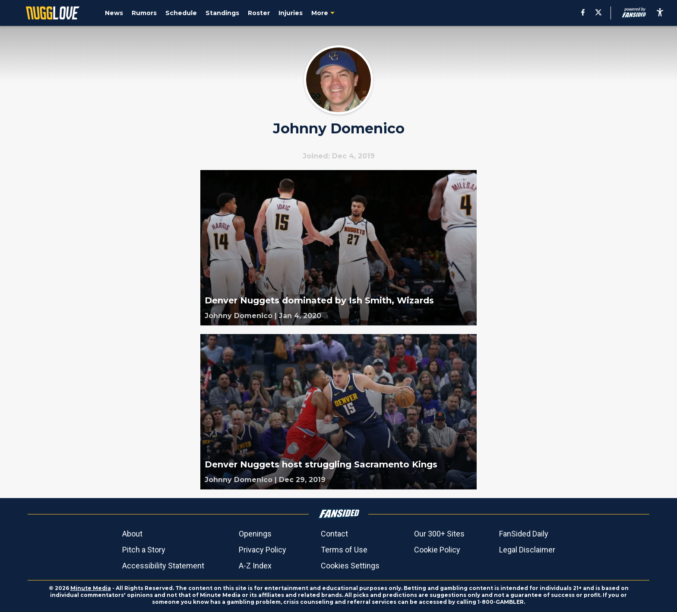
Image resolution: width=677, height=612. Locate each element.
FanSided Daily (523, 533)
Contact (334, 533)
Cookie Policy (437, 549)
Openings (255, 533)
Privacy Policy (262, 549)
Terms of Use (344, 549)
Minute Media (90, 588)
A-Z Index (255, 565)
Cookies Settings (350, 565)
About (132, 533)
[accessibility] (660, 13)
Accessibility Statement (163, 565)
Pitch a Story (143, 549)
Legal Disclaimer (527, 549)
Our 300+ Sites (439, 533)
